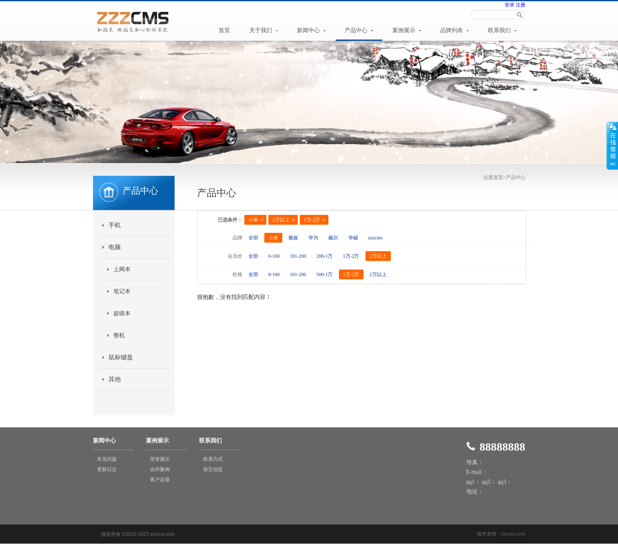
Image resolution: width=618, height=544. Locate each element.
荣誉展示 (160, 459)
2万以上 (281, 220)
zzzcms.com (513, 534)
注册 (519, 5)
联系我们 (502, 30)
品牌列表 (454, 30)
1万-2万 (312, 220)
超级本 (122, 313)
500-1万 (325, 274)
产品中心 (359, 30)
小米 (253, 220)
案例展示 (406, 30)
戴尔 (333, 238)
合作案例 (160, 469)
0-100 (274, 256)
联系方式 (213, 459)
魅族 (293, 238)
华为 (313, 238)
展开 (612, 146)
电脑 (115, 247)
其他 (115, 379)
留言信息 (213, 469)
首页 (224, 30)
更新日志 (107, 469)
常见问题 (107, 459)
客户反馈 (160, 479)
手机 (115, 225)
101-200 (298, 256)
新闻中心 (311, 30)
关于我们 (263, 30)
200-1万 (325, 256)
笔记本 (122, 291)
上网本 (122, 269)
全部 (253, 238)
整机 (119, 335)
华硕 (353, 238)
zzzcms (375, 238)
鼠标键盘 (121, 357)
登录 (509, 5)
